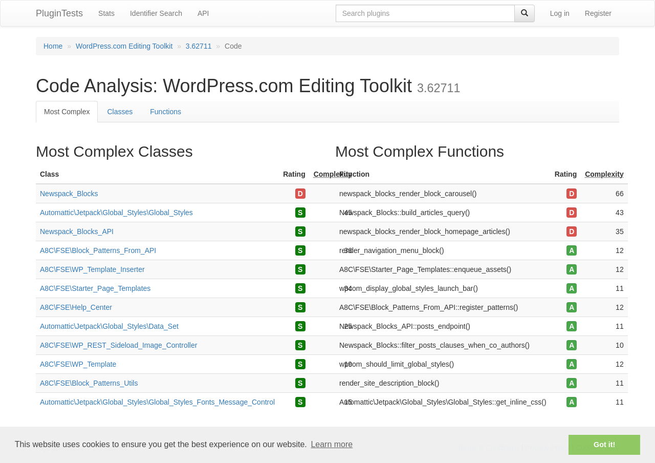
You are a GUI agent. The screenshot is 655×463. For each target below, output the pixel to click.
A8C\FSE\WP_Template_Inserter (92, 269)
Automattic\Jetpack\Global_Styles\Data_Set (109, 326)
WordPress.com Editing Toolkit (124, 46)
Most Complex (67, 112)
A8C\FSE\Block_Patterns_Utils (89, 383)
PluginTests (59, 13)
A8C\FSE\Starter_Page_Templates (95, 288)
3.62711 (199, 46)
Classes (120, 112)
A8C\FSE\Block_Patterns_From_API (98, 250)
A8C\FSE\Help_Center (76, 307)
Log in (560, 13)
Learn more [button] (332, 444)
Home (52, 46)
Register (598, 13)
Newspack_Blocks (69, 194)
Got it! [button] (604, 444)
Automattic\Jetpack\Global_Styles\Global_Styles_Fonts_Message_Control (157, 402)
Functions (165, 112)
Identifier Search (156, 13)
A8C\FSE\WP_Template (78, 364)
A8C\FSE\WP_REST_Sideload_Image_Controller (118, 345)
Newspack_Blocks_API (77, 231)
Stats (106, 13)
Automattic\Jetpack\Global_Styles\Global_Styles (116, 212)
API (203, 13)
